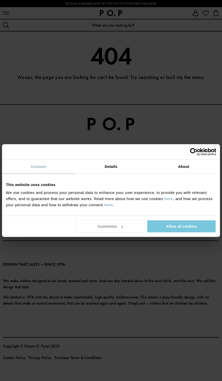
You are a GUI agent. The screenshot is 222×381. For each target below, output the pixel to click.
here (168, 199)
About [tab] (183, 166)
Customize (110, 226)
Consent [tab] (38, 166)
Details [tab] (111, 166)
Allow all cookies (181, 226)
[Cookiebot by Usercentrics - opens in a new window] (193, 152)
